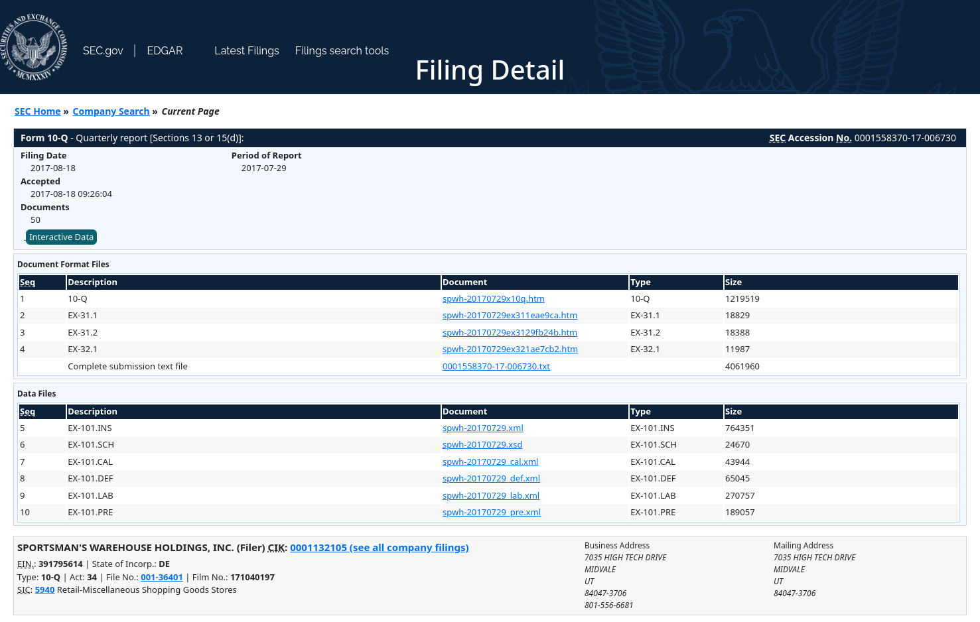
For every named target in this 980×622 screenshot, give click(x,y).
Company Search (111, 111)
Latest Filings (246, 50)
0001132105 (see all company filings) (379, 547)
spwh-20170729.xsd (482, 444)
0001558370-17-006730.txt (496, 366)
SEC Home (38, 111)
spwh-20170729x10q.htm (494, 298)
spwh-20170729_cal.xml (490, 461)
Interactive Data (61, 237)
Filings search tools (342, 50)
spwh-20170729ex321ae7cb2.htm (510, 349)
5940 (45, 589)
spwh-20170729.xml (483, 428)
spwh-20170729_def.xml (491, 478)
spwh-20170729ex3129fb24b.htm (510, 332)
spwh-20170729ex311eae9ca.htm (510, 315)
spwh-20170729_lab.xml (491, 495)
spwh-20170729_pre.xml (492, 512)
